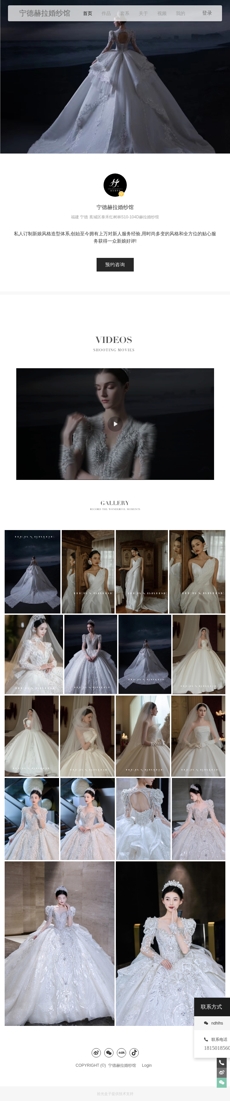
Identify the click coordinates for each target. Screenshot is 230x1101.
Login (147, 1065)
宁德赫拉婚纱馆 (123, 1065)
